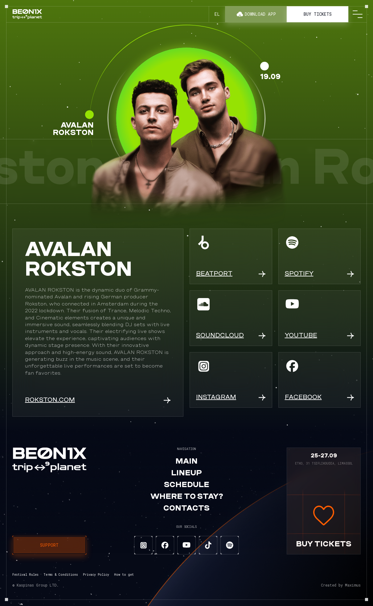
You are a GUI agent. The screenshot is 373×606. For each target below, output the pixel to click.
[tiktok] (208, 545)
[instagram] (143, 545)
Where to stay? (186, 497)
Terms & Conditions (60, 575)
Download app (256, 14)
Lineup (186, 473)
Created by (341, 585)
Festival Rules (25, 575)
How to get (124, 575)
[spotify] (229, 545)
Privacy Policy (96, 575)
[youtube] (186, 545)
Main (186, 461)
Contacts (186, 508)
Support (49, 545)
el (217, 14)
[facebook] (165, 545)
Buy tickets (318, 14)
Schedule (186, 485)
